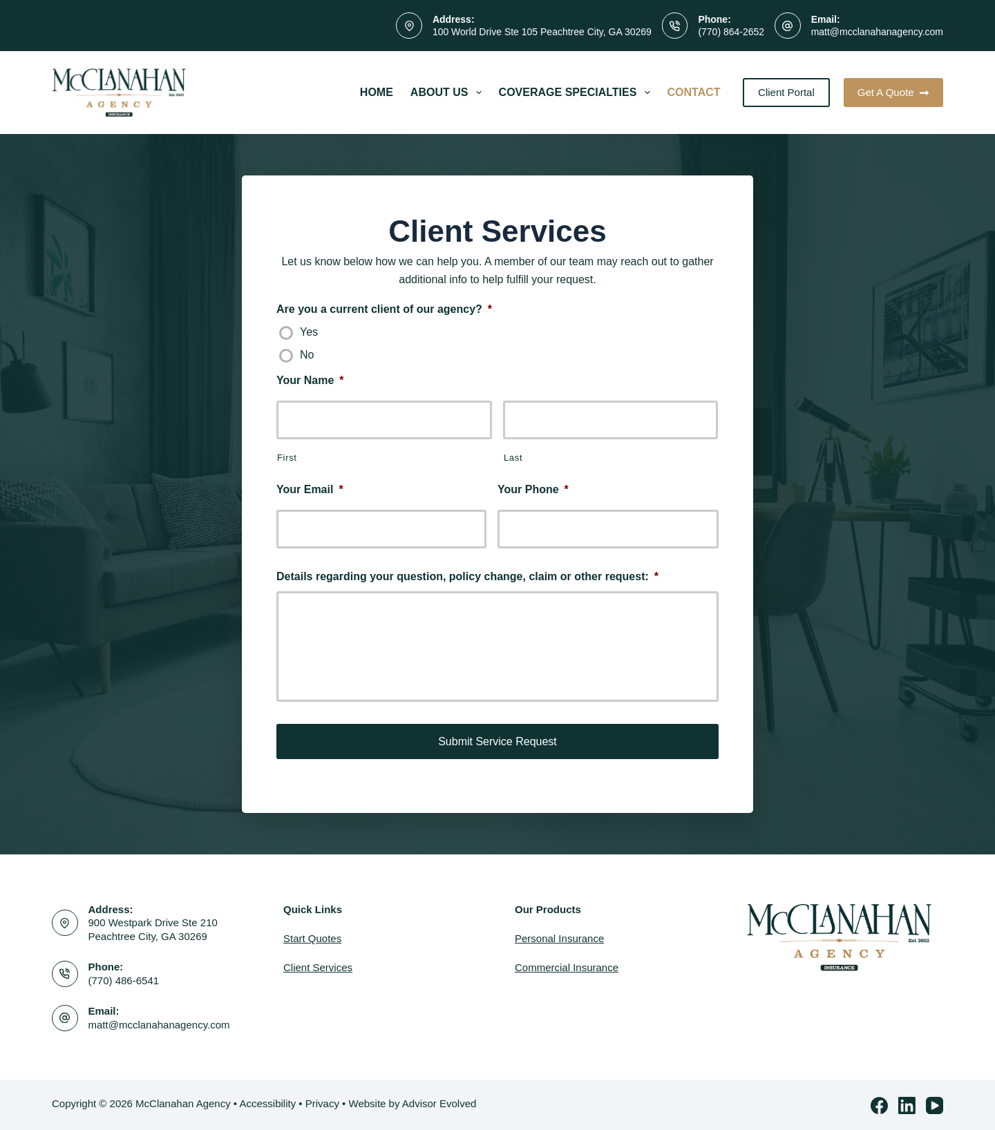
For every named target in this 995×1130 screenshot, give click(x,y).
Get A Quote (893, 92)
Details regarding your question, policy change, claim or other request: (467, 576)
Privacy (322, 1102)
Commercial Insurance (566, 966)
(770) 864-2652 (731, 31)
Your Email (309, 489)
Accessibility (267, 1102)
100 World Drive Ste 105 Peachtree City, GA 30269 (542, 31)
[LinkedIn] (907, 1104)
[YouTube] (934, 1104)
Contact (694, 92)
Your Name (310, 380)
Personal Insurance (559, 937)
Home (376, 92)
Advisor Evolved (439, 1102)
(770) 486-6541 (124, 979)
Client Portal (786, 92)
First (287, 457)
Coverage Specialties (577, 92)
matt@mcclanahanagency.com (877, 31)
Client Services (317, 966)
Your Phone (533, 489)
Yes (309, 332)
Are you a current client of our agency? (384, 309)
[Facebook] (879, 1104)
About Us (448, 92)
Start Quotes (312, 937)
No (307, 355)
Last (513, 457)
